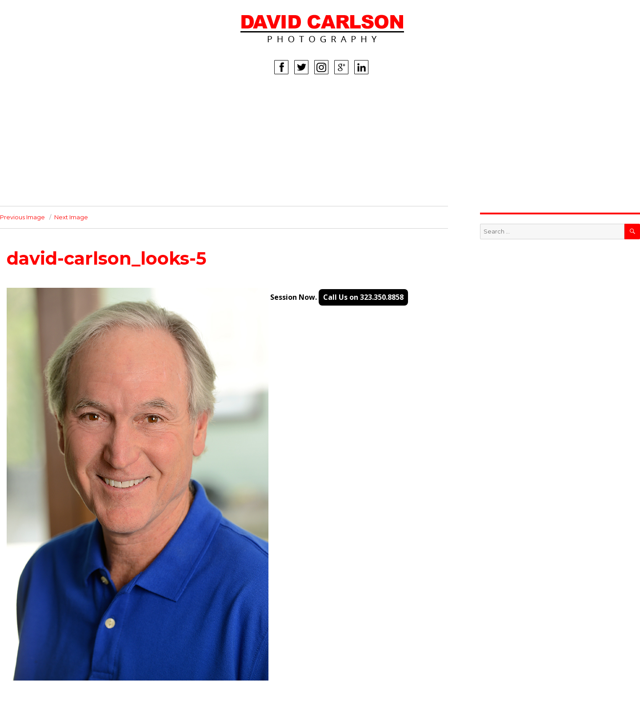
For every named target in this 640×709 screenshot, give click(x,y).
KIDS (72, 139)
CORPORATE (84, 165)
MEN (71, 125)
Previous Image (22, 217)
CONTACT (80, 192)
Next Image (71, 217)
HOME (74, 99)
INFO (72, 179)
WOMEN (77, 112)
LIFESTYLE (80, 152)
